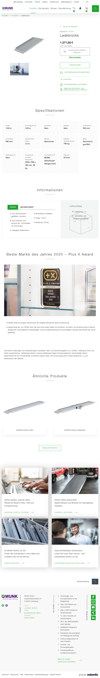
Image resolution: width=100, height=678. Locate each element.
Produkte (33, 8)
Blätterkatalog (18, 2)
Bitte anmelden (75, 57)
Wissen (54, 8)
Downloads (28, 2)
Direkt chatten (29, 618)
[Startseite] (6, 8)
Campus (45, 2)
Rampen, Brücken (65, 512)
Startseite (5, 16)
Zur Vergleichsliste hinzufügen (77, 72)
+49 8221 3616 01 (31, 608)
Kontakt (76, 2)
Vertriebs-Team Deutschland (72, 563)
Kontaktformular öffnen (32, 613)
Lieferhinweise (28, 674)
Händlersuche (54, 2)
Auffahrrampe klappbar (75, 430)
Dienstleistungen (65, 8)
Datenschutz (14, 674)
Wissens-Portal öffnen (19, 512)
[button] (74, 8)
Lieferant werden (55, 674)
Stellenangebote (66, 2)
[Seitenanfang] (95, 581)
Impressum (5, 674)
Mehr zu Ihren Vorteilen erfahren (70, 661)
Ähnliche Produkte (50, 448)
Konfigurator (44, 8)
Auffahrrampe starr (25, 430)
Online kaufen (75, 65)
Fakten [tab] (13, 207)
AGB (21, 674)
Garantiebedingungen (41, 674)
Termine (37, 2)
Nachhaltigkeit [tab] (27, 207)
